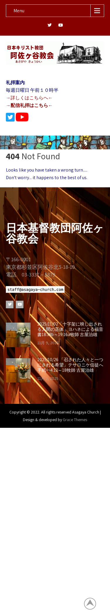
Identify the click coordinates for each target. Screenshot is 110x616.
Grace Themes (75, 419)
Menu (18, 11)
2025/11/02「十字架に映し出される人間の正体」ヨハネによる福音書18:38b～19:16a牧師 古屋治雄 (70, 329)
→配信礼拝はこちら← (29, 105)
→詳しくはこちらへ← (29, 98)
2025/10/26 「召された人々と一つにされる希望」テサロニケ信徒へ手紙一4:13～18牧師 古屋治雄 (70, 365)
